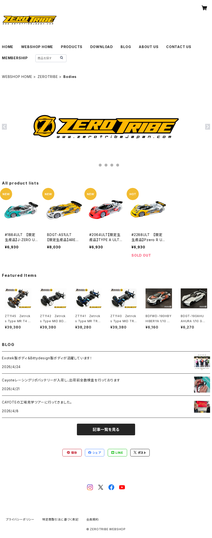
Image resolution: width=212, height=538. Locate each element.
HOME (7, 47)
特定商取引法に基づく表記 (60, 519)
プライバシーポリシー (20, 519)
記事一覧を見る (106, 429)
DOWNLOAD (101, 47)
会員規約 (92, 519)
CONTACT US (178, 47)
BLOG (126, 47)
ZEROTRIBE (48, 77)
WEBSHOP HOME (37, 47)
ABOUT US (148, 47)
